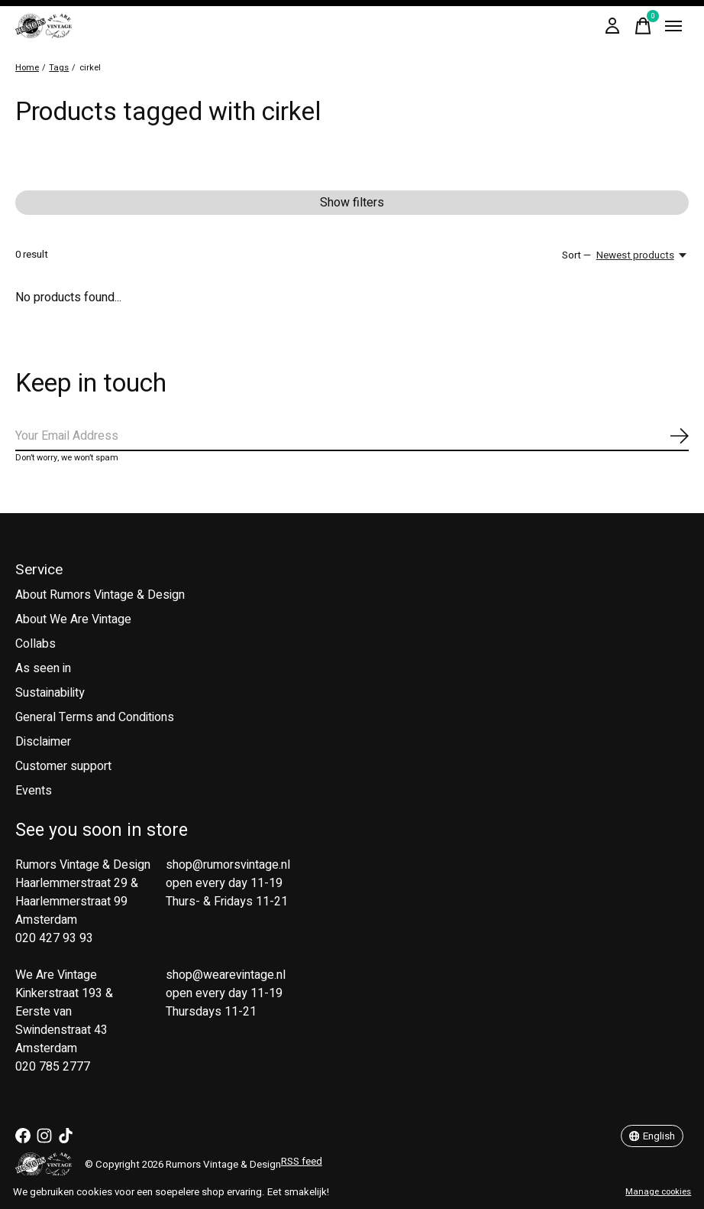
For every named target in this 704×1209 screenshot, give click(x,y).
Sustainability (50, 693)
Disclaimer (43, 742)
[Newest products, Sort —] (642, 255)
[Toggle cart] (643, 26)
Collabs (35, 644)
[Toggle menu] (673, 26)
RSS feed (301, 1161)
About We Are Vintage (73, 619)
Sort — (576, 255)
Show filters (352, 202)
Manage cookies (658, 1191)
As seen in (43, 668)
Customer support (63, 766)
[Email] (352, 436)
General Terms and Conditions (94, 717)
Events (33, 791)
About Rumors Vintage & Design (100, 595)
